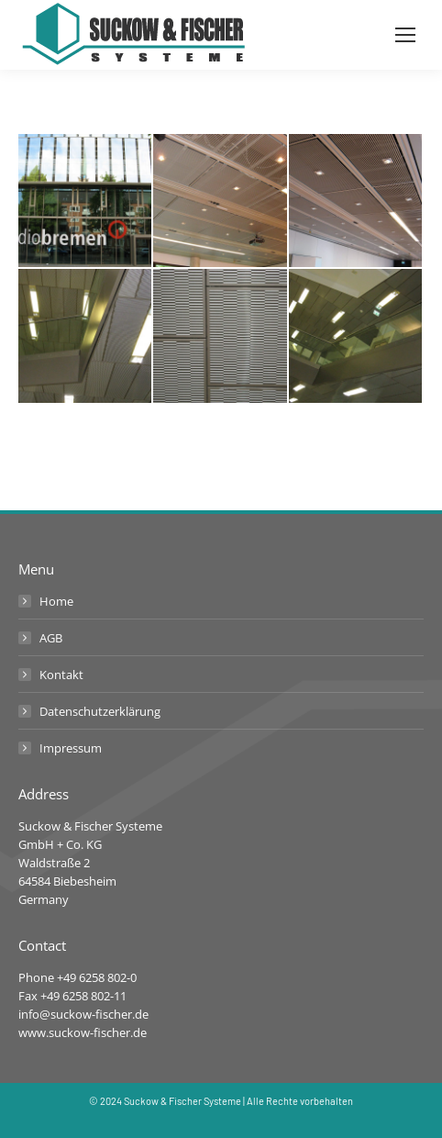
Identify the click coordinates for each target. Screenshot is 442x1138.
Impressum (70, 748)
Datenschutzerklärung (99, 711)
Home (56, 601)
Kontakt (61, 674)
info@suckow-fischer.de (83, 1014)
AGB (50, 638)
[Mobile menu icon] (405, 35)
